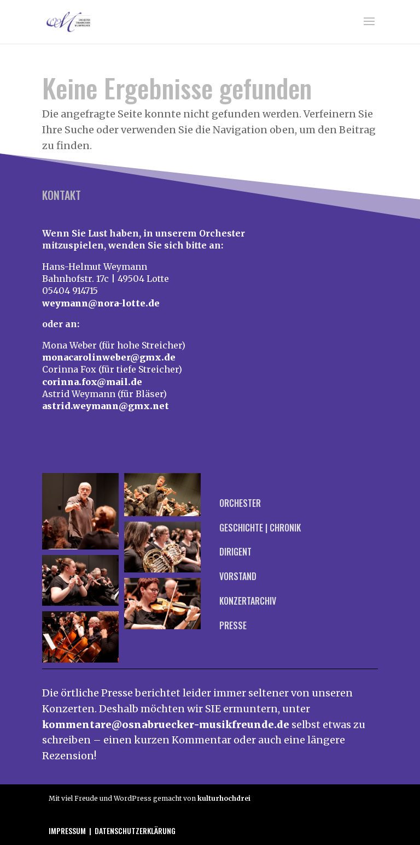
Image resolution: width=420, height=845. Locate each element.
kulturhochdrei (223, 798)
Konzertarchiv (247, 600)
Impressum (67, 830)
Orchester (240, 503)
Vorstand (237, 576)
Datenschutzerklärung (135, 830)
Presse (233, 625)
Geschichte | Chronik (260, 527)
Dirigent (235, 551)
